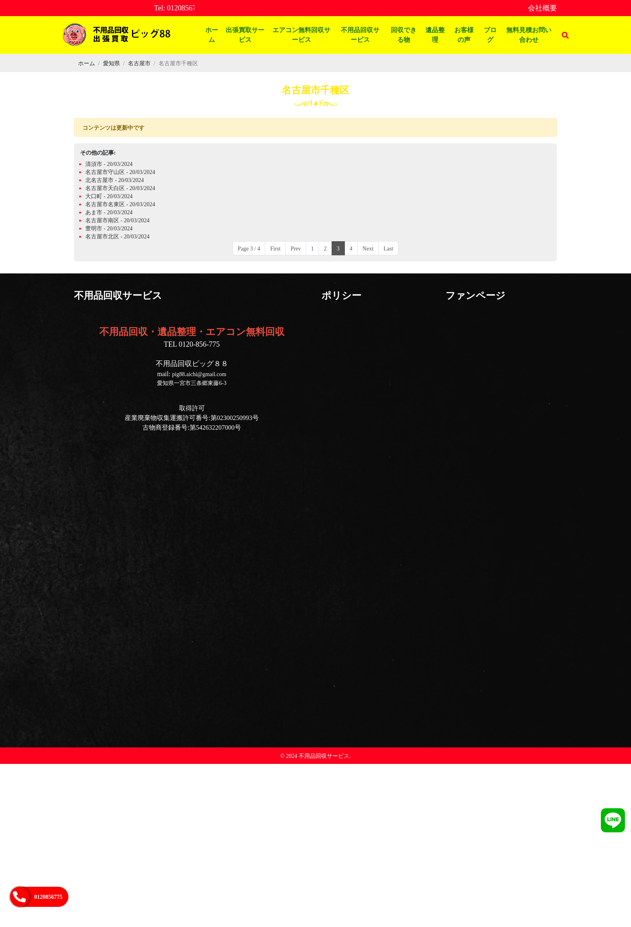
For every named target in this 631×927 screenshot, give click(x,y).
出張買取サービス (245, 35)
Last (388, 248)
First (275, 248)
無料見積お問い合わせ (528, 35)
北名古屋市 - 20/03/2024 (114, 179)
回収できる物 (404, 35)
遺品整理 (435, 35)
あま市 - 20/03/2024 (108, 212)
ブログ (490, 35)
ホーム (211, 35)
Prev (296, 248)
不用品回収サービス (360, 35)
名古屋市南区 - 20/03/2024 (117, 220)
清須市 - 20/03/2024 (108, 163)
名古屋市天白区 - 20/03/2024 (120, 187)
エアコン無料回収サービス (301, 35)
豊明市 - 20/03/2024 (108, 228)
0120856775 (48, 896)
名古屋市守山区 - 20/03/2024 (120, 171)
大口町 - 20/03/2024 (108, 196)
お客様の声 (464, 35)
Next (368, 248)
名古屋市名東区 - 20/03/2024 (120, 204)
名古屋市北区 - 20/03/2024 (117, 236)
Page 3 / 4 (249, 248)
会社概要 (542, 7)
